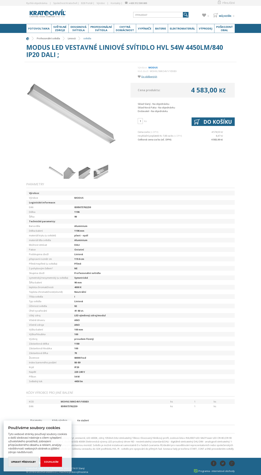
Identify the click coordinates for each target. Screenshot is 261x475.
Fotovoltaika (38, 28)
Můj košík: (225, 16)
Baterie (160, 28)
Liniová (72, 38)
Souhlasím (51, 461)
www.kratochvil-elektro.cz (55, 14)
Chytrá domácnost (125, 28)
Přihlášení (228, 3)
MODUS (153, 67)
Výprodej (205, 28)
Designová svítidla (78, 28)
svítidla (87, 38)
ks (145, 121)
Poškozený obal (224, 28)
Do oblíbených (149, 76)
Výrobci (101, 3)
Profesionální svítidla (101, 28)
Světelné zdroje (60, 28)
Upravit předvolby (23, 461)
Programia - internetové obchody (216, 471)
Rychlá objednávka (36, 3)
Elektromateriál (182, 28)
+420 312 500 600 (138, 3)
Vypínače (144, 28)
